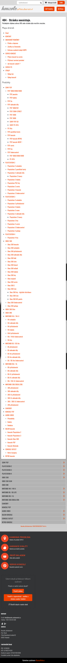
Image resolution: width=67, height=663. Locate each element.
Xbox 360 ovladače (13, 248)
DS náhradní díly (13, 350)
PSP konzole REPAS (16, 138)
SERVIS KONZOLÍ (10, 53)
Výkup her (11, 74)
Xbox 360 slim (12, 261)
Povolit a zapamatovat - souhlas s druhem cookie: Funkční (18, 597)
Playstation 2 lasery (16, 176)
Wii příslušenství (13, 326)
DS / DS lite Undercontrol (16, 360)
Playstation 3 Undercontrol (16, 227)
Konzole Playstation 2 (14, 432)
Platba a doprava (13, 43)
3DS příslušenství (13, 388)
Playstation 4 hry (13, 237)
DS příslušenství (13, 347)
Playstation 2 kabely (14, 179)
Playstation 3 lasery (16, 217)
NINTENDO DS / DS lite (12, 343)
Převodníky (11, 418)
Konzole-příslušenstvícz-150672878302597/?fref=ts (33, 526)
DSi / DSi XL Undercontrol (16, 381)
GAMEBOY (8, 408)
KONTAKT (8, 36)
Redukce (10, 425)
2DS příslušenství (13, 405)
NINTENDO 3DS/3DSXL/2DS (14, 384)
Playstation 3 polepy (14, 231)
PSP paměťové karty (14, 132)
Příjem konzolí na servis (15, 57)
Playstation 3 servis (14, 224)
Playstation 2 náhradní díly (16, 173)
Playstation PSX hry (14, 183)
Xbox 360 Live (12, 289)
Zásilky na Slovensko (14, 46)
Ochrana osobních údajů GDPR (17, 50)
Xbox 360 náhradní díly (15, 254)
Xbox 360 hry (12, 275)
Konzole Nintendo (13, 446)
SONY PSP (8, 87)
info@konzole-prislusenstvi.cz (13, 617)
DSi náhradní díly (13, 370)
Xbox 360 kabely (13, 271)
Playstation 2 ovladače (15, 166)
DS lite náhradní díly (14, 357)
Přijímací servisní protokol (16, 60)
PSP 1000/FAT (14, 108)
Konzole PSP (11, 442)
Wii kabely (11, 330)
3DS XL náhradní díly (14, 398)
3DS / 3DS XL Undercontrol (16, 401)
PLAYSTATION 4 (10, 234)
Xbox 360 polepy (13, 306)
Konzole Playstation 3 (14, 435)
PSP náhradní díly (13, 104)
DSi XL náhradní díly (14, 377)
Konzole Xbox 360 (13, 439)
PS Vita (10, 128)
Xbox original (12, 278)
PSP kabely (13, 97)
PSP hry (10, 149)
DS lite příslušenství (14, 353)
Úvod (6, 33)
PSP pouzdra (14, 94)
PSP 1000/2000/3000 (15, 91)
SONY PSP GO (14, 121)
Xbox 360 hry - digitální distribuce (20, 292)
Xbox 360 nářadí (13, 268)
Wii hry (10, 340)
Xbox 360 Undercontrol (15, 302)
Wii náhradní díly (13, 323)
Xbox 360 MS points (16, 299)
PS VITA (12, 159)
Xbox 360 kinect (13, 265)
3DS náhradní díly (13, 391)
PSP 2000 (13, 114)
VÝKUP (7, 70)
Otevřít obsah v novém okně (18, 604)
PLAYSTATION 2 (10, 162)
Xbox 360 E (11, 285)
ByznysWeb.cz (40, 660)
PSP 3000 (13, 118)
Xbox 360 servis (13, 282)
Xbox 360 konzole (13, 244)
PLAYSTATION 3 (10, 196)
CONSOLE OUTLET (10, 449)
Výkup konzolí (12, 77)
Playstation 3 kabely (14, 207)
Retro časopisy (12, 452)
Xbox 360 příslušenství (15, 251)
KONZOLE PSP (9, 411)
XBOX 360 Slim (10, 309)
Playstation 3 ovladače (15, 200)
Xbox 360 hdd (12, 258)
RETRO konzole (10, 456)
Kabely (10, 422)
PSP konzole (11, 135)
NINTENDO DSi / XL (11, 364)
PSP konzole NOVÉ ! (16, 142)
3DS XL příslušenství (14, 394)
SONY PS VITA (14, 125)
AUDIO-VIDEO (9, 415)
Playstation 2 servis (14, 186)
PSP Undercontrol (13, 152)
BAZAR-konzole (10, 428)
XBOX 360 (8, 241)
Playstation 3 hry (13, 220)
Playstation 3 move (14, 210)
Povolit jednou (18, 591)
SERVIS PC (8, 67)
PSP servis (11, 145)
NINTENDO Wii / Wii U (12, 316)
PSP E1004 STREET (16, 111)
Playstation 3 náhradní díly (16, 213)
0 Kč (61, 2)
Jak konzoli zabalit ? (14, 63)
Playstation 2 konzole (14, 190)
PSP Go (10, 101)
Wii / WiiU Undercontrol (15, 336)
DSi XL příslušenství (14, 374)
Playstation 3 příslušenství (16, 203)
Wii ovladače (12, 319)
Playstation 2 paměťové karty (17, 169)
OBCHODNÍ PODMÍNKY (12, 40)
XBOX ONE (8, 312)
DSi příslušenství (13, 367)
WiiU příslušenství (13, 333)
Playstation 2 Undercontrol (16, 193)
